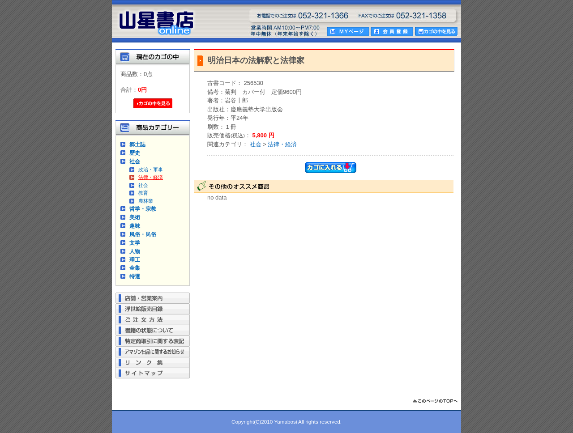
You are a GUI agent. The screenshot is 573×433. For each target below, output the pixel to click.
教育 (143, 192)
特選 (134, 276)
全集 (134, 268)
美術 (134, 217)
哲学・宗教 (142, 209)
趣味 (134, 226)
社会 (134, 161)
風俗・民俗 (142, 234)
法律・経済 (150, 177)
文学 (134, 243)
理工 (134, 260)
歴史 (134, 153)
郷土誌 (137, 144)
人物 (134, 251)
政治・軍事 (150, 169)
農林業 (145, 201)
